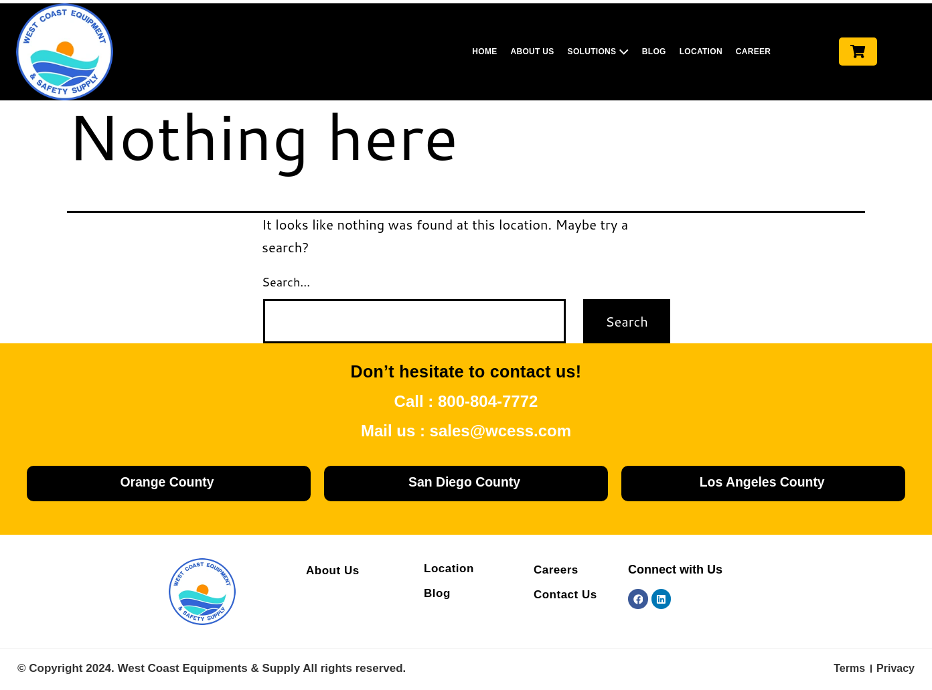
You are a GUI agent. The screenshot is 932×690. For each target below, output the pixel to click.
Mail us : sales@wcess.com (466, 431)
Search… (286, 281)
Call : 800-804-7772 (466, 401)
